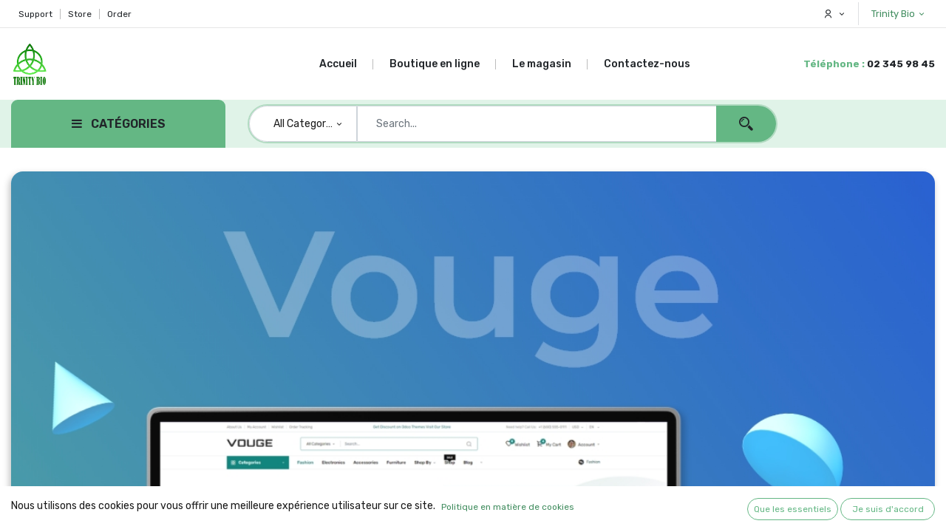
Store (80, 14)
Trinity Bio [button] (894, 13)
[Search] (746, 124)
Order (119, 14)
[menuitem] (346, 64)
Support (35, 14)
